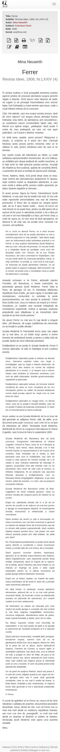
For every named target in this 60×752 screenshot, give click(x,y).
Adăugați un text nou (39, 750)
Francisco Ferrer (23, 25)
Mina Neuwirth (20, 22)
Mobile (24, 750)
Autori (34, 747)
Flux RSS (17, 747)
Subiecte (43, 747)
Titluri (27, 747)
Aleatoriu (6, 747)
